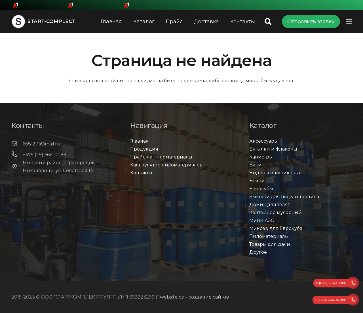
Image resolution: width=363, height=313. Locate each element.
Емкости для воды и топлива (284, 196)
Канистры (261, 157)
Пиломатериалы (269, 236)
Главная (139, 141)
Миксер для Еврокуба (275, 228)
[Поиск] (268, 21)
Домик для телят (269, 204)
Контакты (141, 172)
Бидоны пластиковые (275, 172)
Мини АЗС (261, 220)
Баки (255, 165)
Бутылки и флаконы (273, 149)
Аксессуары (263, 141)
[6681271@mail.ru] (17, 144)
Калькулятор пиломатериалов (166, 165)
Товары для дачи (269, 244)
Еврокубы (261, 188)
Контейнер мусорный (275, 212)
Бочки (257, 180)
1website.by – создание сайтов (193, 297)
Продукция (144, 149)
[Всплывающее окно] (349, 21)
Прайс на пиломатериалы (161, 157)
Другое (258, 252)
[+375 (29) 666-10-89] (17, 155)
